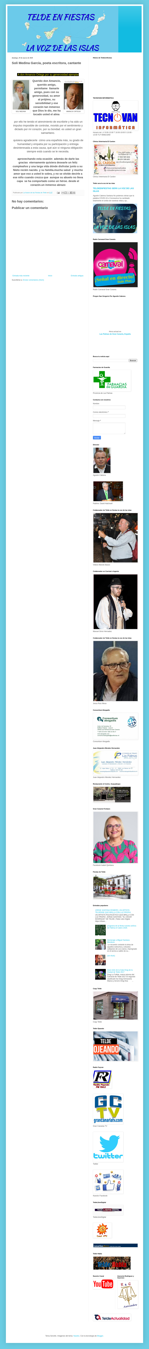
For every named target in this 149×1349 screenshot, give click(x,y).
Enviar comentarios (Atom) (33, 280)
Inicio (50, 276)
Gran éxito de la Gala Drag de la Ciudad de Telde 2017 (120, 971)
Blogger (100, 1336)
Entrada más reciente (21, 276)
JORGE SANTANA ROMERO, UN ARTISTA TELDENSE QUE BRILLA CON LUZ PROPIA (113, 911)
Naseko (76, 1336)
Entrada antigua (77, 276)
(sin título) (111, 956)
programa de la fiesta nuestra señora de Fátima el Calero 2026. (121, 927)
